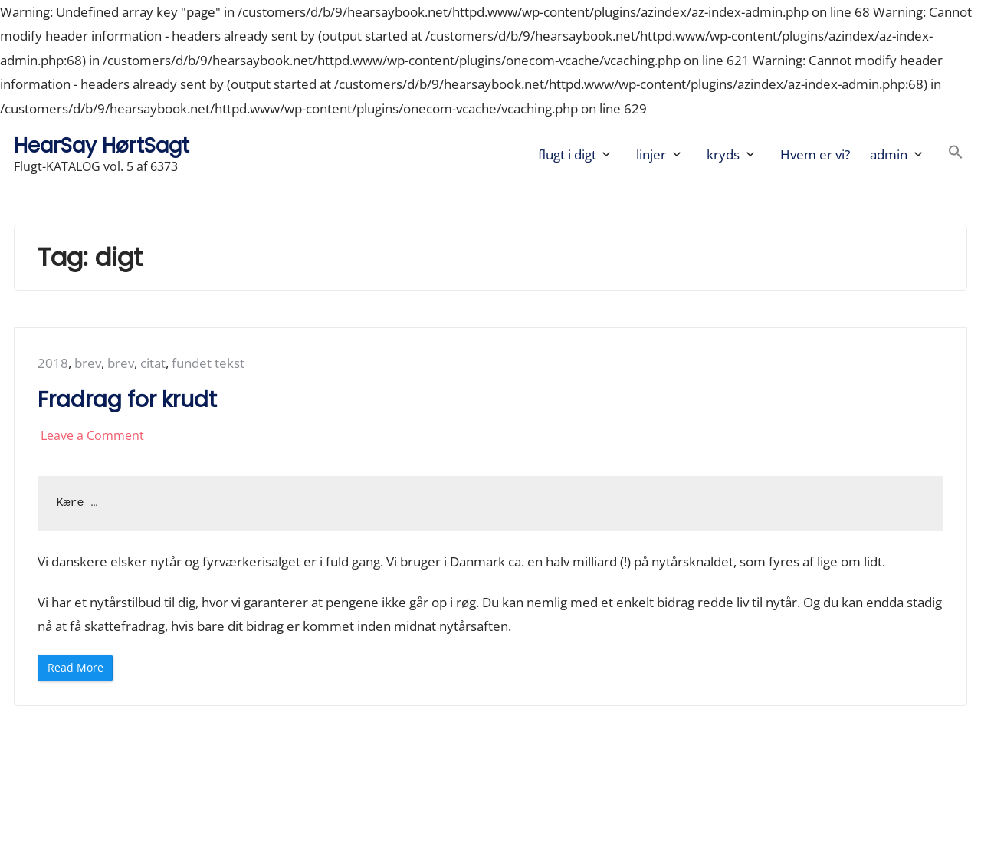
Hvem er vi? (815, 154)
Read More (79, 670)
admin (888, 154)
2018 (53, 363)
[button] (955, 154)
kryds (723, 154)
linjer (651, 154)
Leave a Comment (92, 435)
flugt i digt (567, 154)
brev (87, 363)
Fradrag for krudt (127, 400)
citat (153, 363)
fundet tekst (208, 363)
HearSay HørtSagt (101, 145)
